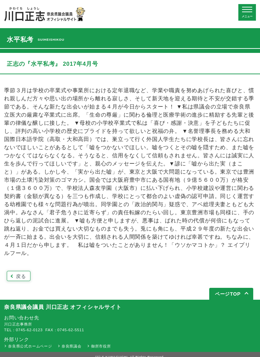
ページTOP (228, 294)
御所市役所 (101, 346)
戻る (21, 276)
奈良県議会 (72, 346)
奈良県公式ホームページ (30, 346)
